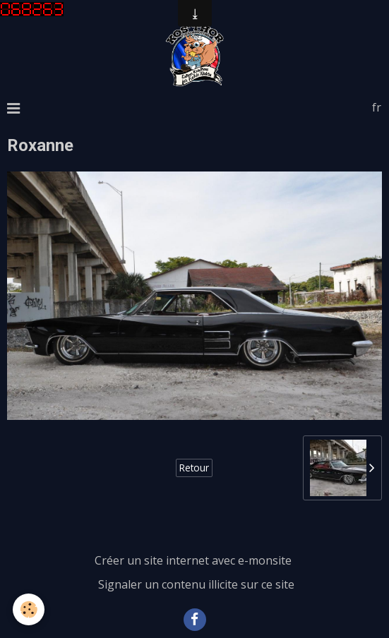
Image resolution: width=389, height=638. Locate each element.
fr (376, 107)
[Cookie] (28, 609)
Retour (194, 467)
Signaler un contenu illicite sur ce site (196, 584)
